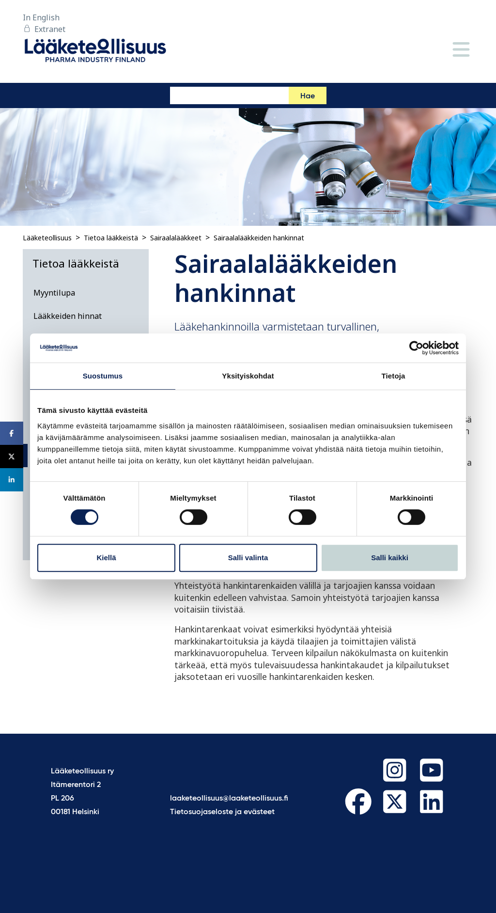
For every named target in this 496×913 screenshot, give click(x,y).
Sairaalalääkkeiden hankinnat (259, 237)
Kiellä (106, 557)
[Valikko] (461, 50)
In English (41, 17)
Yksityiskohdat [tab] (248, 376)
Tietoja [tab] (393, 376)
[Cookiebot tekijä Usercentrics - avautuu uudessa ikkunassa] (416, 348)
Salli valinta (248, 557)
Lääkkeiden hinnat (67, 316)
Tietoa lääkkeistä (111, 237)
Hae (307, 96)
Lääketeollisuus (47, 237)
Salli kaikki (389, 557)
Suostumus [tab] (103, 376)
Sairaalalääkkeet (176, 237)
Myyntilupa (54, 292)
